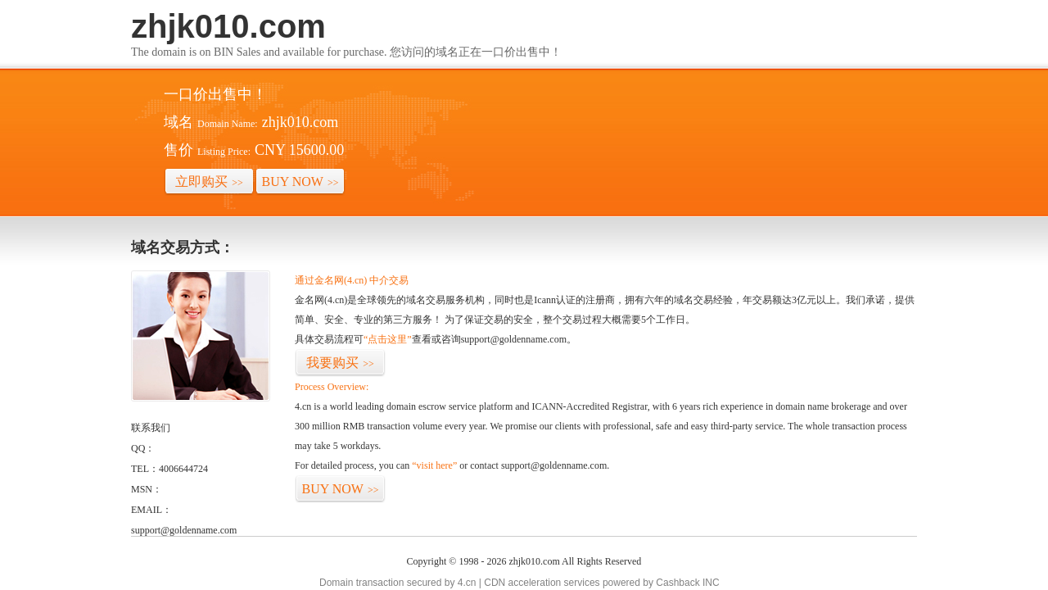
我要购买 (340, 363)
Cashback (677, 582)
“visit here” (434, 465)
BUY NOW (300, 181)
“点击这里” (388, 339)
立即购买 (209, 181)
